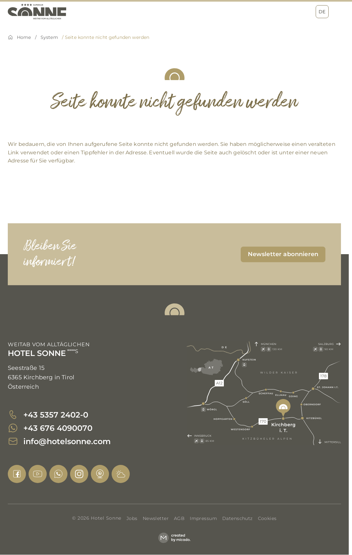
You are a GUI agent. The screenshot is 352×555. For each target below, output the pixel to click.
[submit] (283, 254)
